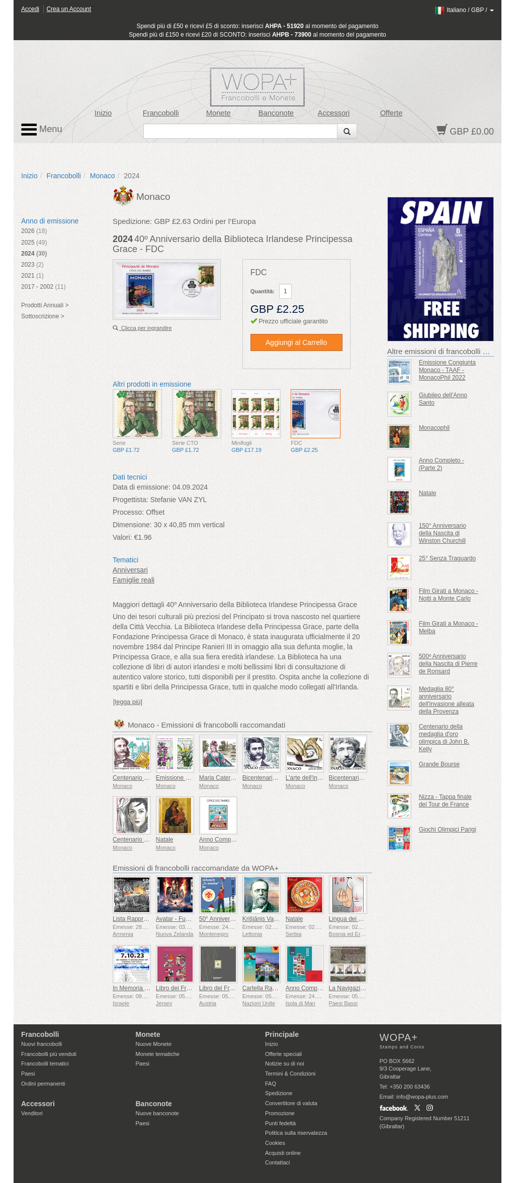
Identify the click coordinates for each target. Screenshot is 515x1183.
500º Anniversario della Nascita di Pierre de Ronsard (448, 664)
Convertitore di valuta (291, 1103)
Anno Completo (306, 988)
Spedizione (278, 1093)
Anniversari (130, 570)
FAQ (270, 1084)
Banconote (276, 113)
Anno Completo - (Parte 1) (234, 839)
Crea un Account (68, 9)
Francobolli (161, 113)
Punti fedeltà (280, 1123)
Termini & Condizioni (290, 1074)
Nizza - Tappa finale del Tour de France (445, 800)
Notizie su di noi (284, 1063)
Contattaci (277, 1162)
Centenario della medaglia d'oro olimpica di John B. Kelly (444, 738)
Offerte (391, 113)
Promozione (280, 1113)
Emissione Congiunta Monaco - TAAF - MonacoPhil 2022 (447, 370)
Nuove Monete (154, 1044)
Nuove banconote (157, 1113)
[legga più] (127, 701)
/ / (464, 10)
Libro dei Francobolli (183, 988)
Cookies (275, 1143)
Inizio (103, 113)
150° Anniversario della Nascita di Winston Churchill (442, 533)
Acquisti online (283, 1153)
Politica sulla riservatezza (296, 1133)
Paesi (28, 1074)
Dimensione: (132, 525)
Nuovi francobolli (41, 1044)
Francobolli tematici (45, 1063)
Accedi (30, 9)
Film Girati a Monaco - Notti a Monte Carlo (448, 594)
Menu (41, 130)
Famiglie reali (133, 580)
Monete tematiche (158, 1054)
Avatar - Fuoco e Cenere (189, 918)
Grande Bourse (439, 764)
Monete (218, 113)
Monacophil (434, 427)
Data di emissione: (141, 487)
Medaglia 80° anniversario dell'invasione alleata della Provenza (446, 700)
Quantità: (262, 291)
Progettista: (130, 500)
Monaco (102, 176)
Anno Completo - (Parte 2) (441, 464)
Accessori (334, 113)
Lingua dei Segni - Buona (363, 918)
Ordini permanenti (43, 1084)
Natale (165, 839)
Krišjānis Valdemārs (268, 918)
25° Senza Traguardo (447, 558)
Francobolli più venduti (48, 1054)
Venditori (32, 1113)
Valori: (122, 537)
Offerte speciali (283, 1054)
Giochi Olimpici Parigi (447, 829)
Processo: (128, 512)
